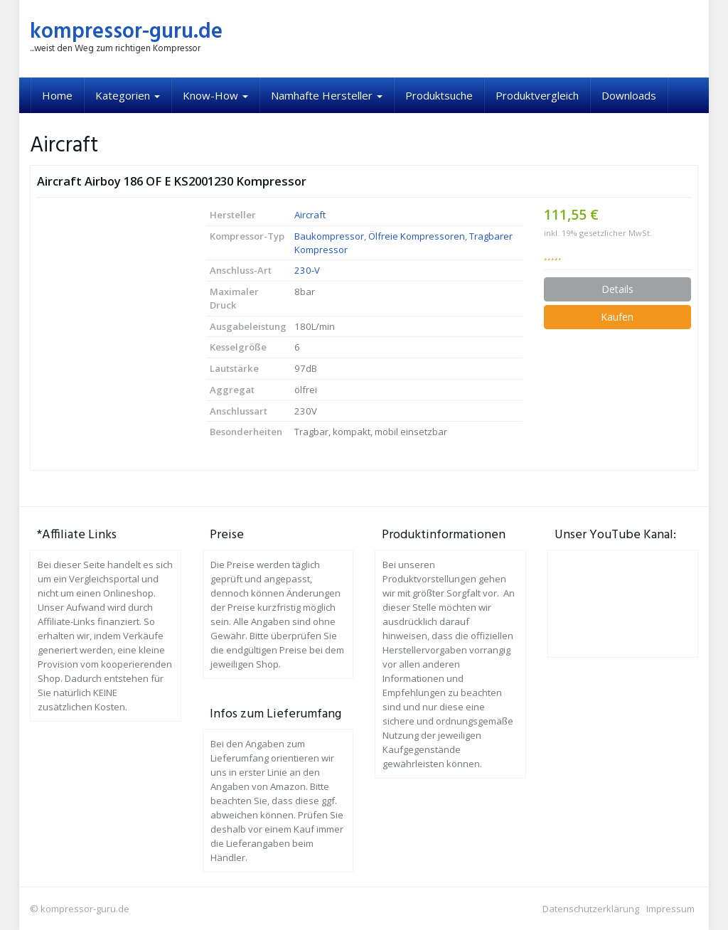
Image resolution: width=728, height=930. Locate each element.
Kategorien (127, 95)
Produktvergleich (537, 95)
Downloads (628, 95)
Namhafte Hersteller (326, 95)
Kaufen (617, 317)
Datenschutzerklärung (590, 908)
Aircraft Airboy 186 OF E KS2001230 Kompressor (171, 181)
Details (617, 289)
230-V (307, 270)
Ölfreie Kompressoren (416, 236)
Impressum (670, 908)
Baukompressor (329, 236)
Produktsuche (439, 95)
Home (57, 95)
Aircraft (310, 214)
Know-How (215, 95)
